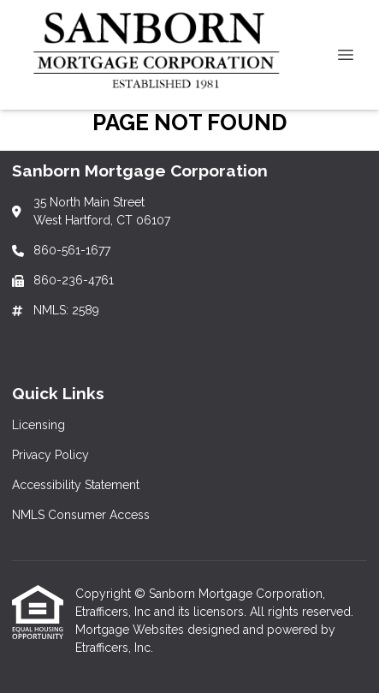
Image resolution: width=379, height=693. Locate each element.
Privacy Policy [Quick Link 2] (50, 455)
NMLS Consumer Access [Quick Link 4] (81, 515)
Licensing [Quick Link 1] (38, 425)
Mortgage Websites (131, 629)
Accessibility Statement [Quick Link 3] (75, 485)
